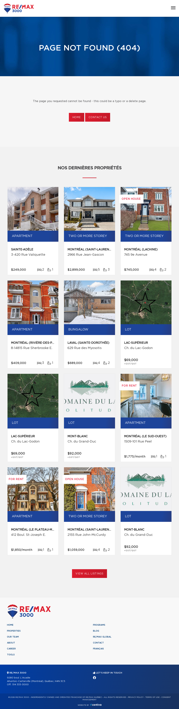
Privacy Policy (136, 697)
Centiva (96, 705)
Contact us (98, 117)
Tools (11, 655)
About (11, 643)
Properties (14, 631)
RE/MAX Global (102, 637)
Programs (99, 625)
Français (98, 649)
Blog (96, 631)
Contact (98, 643)
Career (11, 649)
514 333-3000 (20, 684)
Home (76, 117)
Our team (13, 637)
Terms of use (152, 697)
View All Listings (89, 574)
